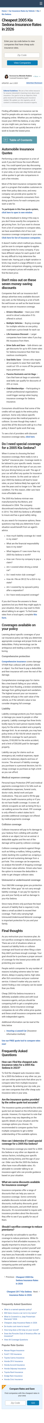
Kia (38, 11)
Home (4, 11)
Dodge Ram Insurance (13, 1376)
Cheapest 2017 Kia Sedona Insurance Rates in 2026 (19, 1293)
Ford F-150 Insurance (13, 1354)
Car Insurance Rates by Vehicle (22, 11)
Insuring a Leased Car (16, 1031)
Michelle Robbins (25, 76)
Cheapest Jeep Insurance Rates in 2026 (20, 1323)
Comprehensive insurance (14, 661)
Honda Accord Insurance (14, 1365)
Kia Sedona (6, 14)
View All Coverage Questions (16, 1340)
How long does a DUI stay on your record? (21, 1330)
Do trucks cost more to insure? (17, 1326)
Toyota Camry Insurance (14, 1358)
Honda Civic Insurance (13, 1379)
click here (30, 437)
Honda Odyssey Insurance (15, 1369)
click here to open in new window (17, 212)
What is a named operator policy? (18, 1309)
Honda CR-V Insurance (13, 1361)
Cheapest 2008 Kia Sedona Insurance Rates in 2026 (27, 1280)
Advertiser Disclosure (34, 83)
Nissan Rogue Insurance (14, 1350)
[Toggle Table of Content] (19, 140)
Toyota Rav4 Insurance (13, 1372)
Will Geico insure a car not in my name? (20, 1313)
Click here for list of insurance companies (21, 238)
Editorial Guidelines (11, 91)
